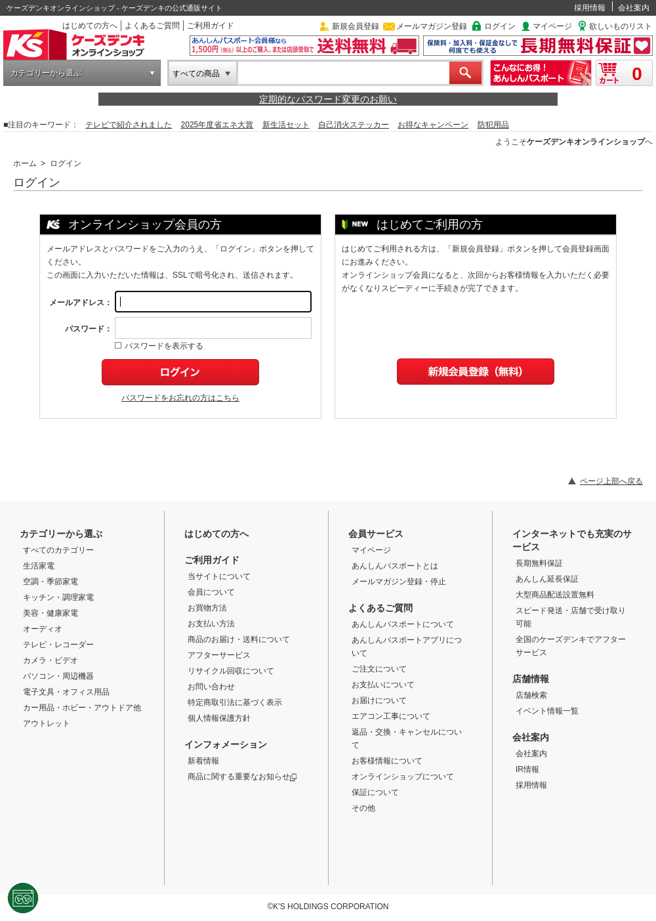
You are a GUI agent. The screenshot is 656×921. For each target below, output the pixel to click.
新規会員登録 (355, 26)
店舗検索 (531, 695)
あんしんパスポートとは (395, 565)
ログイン (500, 26)
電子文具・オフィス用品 (66, 691)
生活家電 (38, 565)
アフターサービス (219, 655)
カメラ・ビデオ (50, 660)
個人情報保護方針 (219, 718)
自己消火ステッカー (353, 124)
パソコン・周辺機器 (58, 676)
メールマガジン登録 (431, 26)
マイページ (552, 26)
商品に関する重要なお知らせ (242, 776)
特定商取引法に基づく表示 (235, 702)
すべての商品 (196, 73)
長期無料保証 (539, 563)
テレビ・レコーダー (58, 644)
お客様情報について (387, 760)
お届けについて (379, 700)
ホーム (25, 163)
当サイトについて (219, 576)
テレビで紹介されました (128, 124)
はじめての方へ (89, 25)
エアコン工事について (391, 716)
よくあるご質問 (152, 25)
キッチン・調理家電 (58, 597)
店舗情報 (530, 679)
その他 (363, 808)
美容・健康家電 (50, 613)
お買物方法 (207, 607)
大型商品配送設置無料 (555, 594)
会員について (211, 592)
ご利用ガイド (210, 25)
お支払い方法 (211, 623)
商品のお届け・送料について (239, 639)
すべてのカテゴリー (58, 550)
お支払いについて (383, 684)
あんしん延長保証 (547, 579)
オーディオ (42, 628)
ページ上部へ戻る (611, 481)
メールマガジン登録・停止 (399, 581)
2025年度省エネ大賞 (217, 124)
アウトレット (46, 723)
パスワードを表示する (159, 346)
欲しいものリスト (620, 26)
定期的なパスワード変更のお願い (328, 99)
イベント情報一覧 (547, 711)
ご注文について (379, 669)
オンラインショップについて (403, 776)
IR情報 (527, 769)
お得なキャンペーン (433, 124)
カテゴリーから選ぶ (45, 72)
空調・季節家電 (50, 581)
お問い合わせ (211, 686)
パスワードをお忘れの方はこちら (180, 397)
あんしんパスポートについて (403, 624)
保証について (375, 792)
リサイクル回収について (231, 670)
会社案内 (633, 7)
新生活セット (286, 124)
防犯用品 (493, 124)
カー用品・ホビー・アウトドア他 (82, 707)
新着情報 (203, 760)
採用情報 (589, 7)
